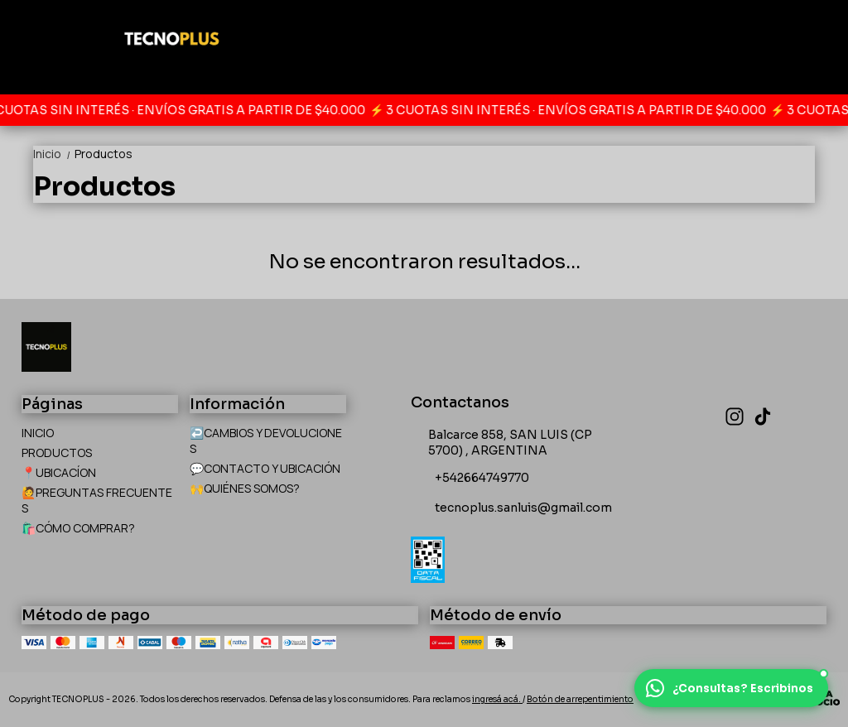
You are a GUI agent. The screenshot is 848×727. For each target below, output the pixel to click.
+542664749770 (470, 479)
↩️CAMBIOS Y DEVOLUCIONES (266, 440)
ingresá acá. (497, 699)
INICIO (38, 433)
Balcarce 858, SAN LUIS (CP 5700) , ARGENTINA (501, 442)
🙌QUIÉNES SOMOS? (245, 488)
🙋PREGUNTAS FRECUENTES (97, 500)
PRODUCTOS (57, 452)
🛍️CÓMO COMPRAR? (78, 528)
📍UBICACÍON (59, 472)
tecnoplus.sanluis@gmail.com (511, 508)
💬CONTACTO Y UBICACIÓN (265, 468)
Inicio (54, 153)
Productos (103, 153)
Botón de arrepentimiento (580, 699)
